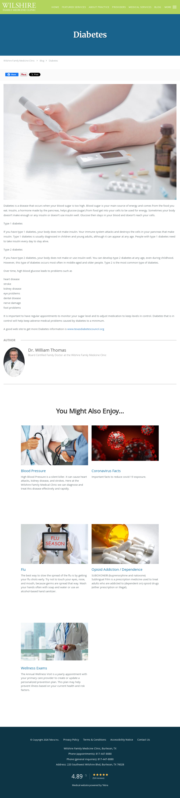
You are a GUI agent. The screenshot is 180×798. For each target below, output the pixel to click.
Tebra (105, 785)
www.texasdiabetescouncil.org (85, 329)
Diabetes (53, 60)
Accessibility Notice (121, 739)
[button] (174, 7)
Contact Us (143, 739)
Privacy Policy (71, 739)
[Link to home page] (18, 6)
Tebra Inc (54, 739)
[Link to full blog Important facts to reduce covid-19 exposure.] (125, 450)
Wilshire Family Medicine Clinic (19, 60)
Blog (42, 60)
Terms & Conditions (94, 739)
